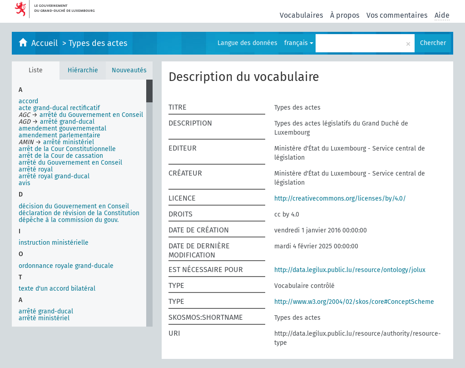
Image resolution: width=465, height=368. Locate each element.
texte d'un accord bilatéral (57, 288)
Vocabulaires (301, 15)
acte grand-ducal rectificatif (59, 108)
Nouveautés (129, 70)
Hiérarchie (83, 70)
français (298, 43)
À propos (344, 15)
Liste (36, 70)
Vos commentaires (396, 15)
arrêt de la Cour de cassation (61, 156)
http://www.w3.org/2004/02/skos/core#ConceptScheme (354, 302)
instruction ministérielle (54, 243)
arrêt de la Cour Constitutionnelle (67, 149)
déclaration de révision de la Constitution (79, 213)
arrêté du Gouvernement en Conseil (70, 162)
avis (24, 183)
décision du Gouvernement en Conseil (74, 206)
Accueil (45, 43)
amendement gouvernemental (62, 128)
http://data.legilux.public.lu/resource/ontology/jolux (349, 270)
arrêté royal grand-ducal (54, 176)
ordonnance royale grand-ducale (66, 266)
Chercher (433, 43)
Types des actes (98, 43)
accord (28, 101)
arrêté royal (36, 169)
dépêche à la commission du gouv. (69, 220)
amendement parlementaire (59, 135)
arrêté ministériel (44, 318)
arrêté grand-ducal (46, 311)
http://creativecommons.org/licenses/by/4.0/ (340, 198)
